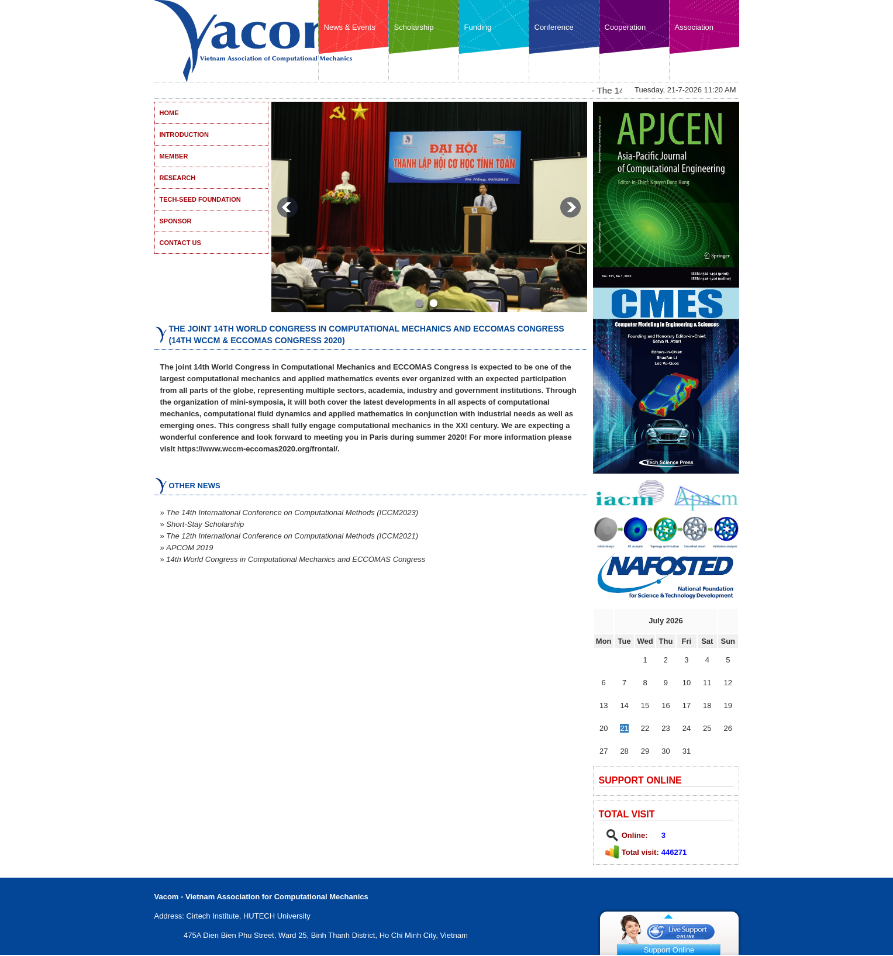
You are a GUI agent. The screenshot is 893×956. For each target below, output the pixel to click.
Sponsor (176, 221)
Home (169, 112)
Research (178, 177)
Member (174, 156)
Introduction (184, 134)
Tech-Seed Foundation (200, 199)
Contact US (180, 242)
